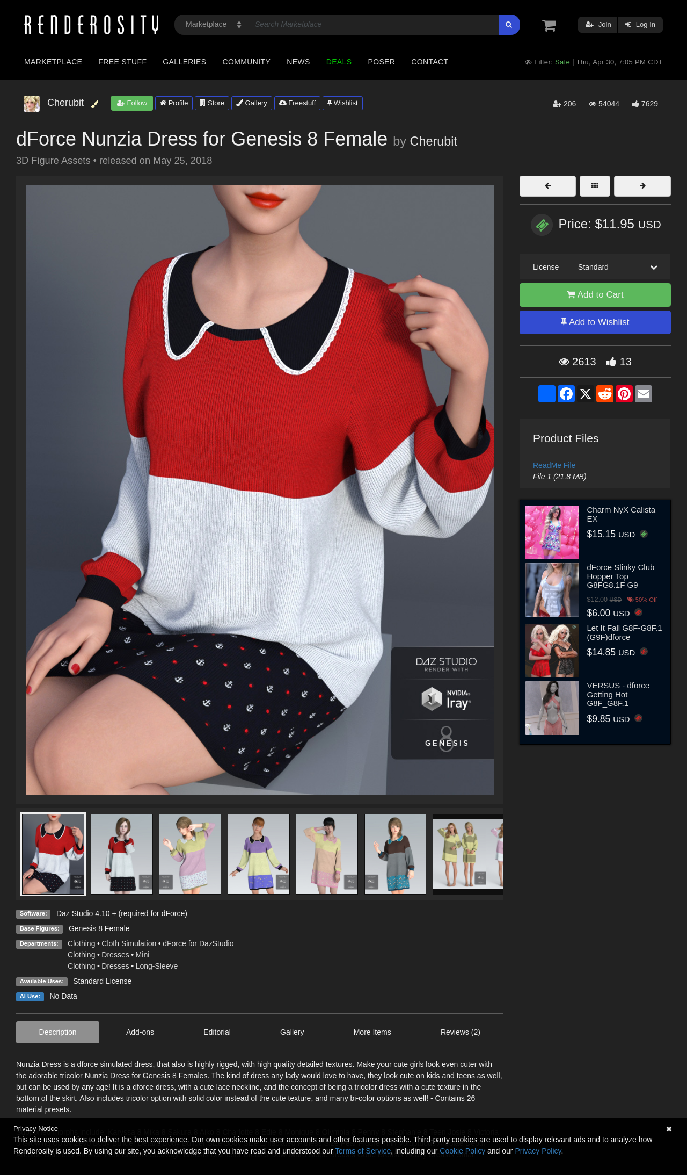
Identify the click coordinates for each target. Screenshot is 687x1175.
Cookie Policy (462, 1151)
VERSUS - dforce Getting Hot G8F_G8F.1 (618, 694)
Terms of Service (363, 1151)
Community (247, 61)
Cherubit (433, 141)
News (298, 61)
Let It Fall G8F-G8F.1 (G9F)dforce (624, 632)
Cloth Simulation (128, 943)
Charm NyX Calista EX (621, 514)
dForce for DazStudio (198, 943)
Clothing (81, 943)
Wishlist (342, 103)
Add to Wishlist (595, 322)
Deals (339, 61)
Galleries (184, 61)
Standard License (102, 981)
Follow (132, 103)
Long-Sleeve (157, 966)
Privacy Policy (538, 1151)
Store (212, 103)
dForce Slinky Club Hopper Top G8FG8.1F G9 (621, 576)
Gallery (251, 103)
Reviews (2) (460, 1032)
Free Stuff (122, 61)
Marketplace (53, 61)
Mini (143, 954)
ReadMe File (554, 465)
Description (58, 1032)
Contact (429, 61)
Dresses (115, 954)
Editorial (217, 1032)
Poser (381, 61)
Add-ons (140, 1032)
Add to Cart (595, 295)
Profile (174, 103)
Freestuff (297, 103)
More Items (372, 1032)
